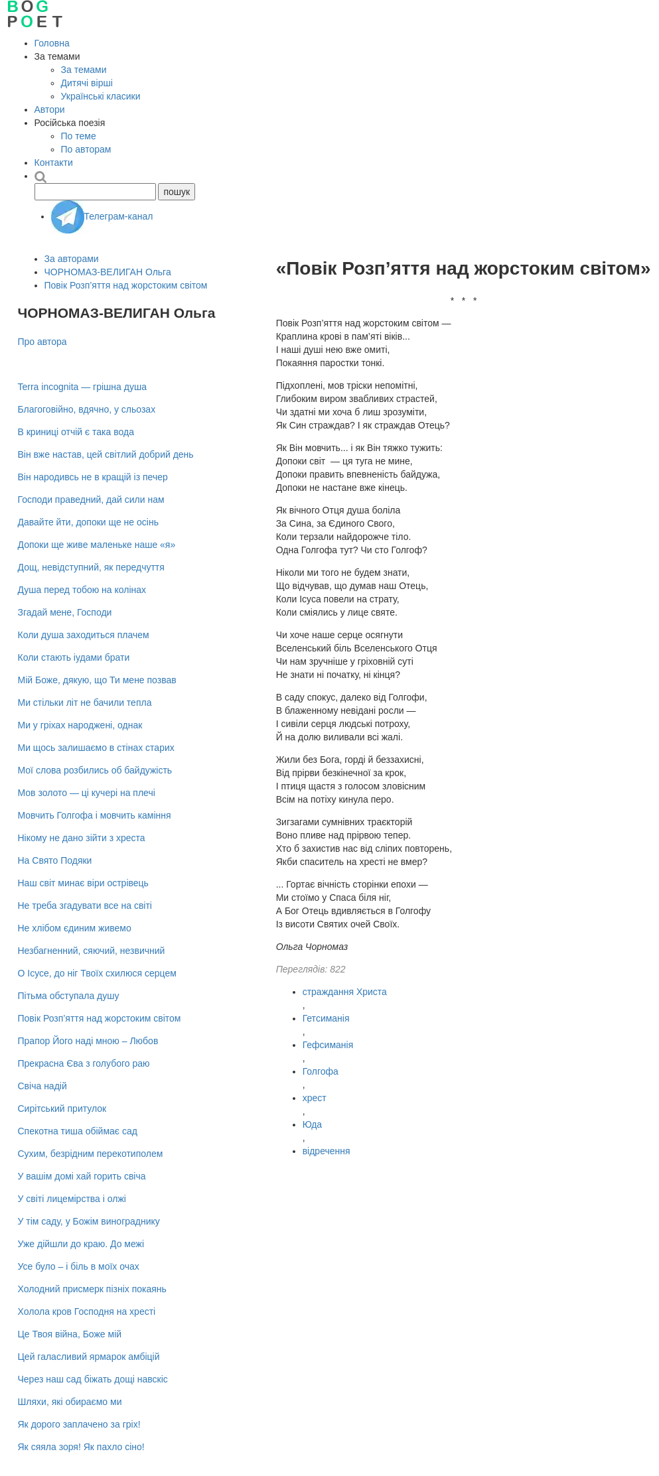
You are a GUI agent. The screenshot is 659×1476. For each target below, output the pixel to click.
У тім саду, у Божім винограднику (89, 1221)
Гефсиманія (328, 1045)
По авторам (86, 149)
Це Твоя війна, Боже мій (70, 1334)
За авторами (71, 258)
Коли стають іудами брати (74, 657)
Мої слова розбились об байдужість (95, 770)
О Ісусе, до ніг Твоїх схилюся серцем (97, 973)
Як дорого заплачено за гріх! (79, 1424)
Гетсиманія (326, 1018)
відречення (326, 1151)
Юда (312, 1124)
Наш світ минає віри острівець (83, 883)
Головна (52, 43)
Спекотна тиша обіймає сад (77, 1131)
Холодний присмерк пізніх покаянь (92, 1289)
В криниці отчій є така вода (76, 432)
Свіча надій (42, 1086)
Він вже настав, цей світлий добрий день (106, 454)
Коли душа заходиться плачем (83, 635)
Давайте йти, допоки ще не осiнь (88, 522)
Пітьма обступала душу (68, 995)
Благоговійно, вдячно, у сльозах (87, 409)
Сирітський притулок (62, 1108)
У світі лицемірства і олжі (72, 1198)
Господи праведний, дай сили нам (91, 499)
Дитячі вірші (87, 83)
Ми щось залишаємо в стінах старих (96, 747)
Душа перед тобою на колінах (82, 589)
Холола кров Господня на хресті (87, 1311)
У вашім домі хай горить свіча (82, 1176)
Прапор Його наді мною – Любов (88, 1041)
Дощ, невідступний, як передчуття (91, 567)
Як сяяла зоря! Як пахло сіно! (81, 1447)
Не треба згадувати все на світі (85, 905)
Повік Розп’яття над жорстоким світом (126, 285)
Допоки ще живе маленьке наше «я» (97, 544)
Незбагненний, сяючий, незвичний (91, 950)
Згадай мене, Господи (65, 612)
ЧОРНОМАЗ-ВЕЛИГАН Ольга (107, 272)
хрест (315, 1098)
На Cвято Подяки (55, 860)
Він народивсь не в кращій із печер (93, 477)
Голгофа (320, 1071)
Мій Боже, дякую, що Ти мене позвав (97, 680)
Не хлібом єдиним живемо (74, 928)
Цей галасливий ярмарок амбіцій (89, 1356)
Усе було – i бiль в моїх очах (78, 1266)
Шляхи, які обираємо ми (70, 1401)
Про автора (42, 341)
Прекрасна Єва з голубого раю (84, 1063)
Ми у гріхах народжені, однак (80, 725)
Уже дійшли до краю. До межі (81, 1244)
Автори (50, 109)
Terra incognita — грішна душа (82, 386)
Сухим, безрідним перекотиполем (90, 1153)
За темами (84, 69)
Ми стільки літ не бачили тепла (85, 702)
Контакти (54, 162)
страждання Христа (345, 991)
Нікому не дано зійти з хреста (81, 838)
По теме (78, 136)
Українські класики (101, 96)
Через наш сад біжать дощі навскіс (93, 1379)
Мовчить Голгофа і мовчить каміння (94, 815)
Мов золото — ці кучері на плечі (86, 792)
